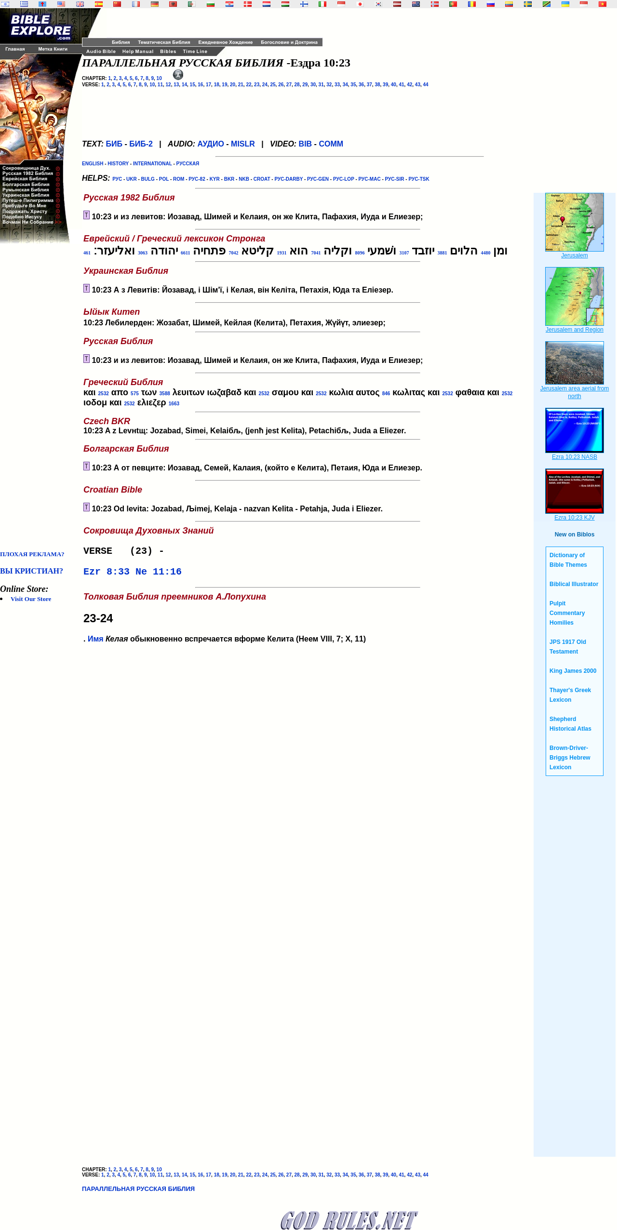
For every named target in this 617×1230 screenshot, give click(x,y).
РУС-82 (196, 179)
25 (272, 84)
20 (232, 84)
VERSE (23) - (126, 552)
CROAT (262, 179)
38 (377, 84)
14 (184, 84)
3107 (404, 252)
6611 (185, 252)
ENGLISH (92, 163)
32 (329, 84)
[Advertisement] (38, 397)
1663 (174, 403)
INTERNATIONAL (152, 163)
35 (353, 84)
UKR (131, 179)
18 (216, 84)
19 (224, 84)
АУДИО (210, 144)
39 (385, 84)
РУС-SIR (394, 179)
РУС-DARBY (288, 179)
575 (135, 393)
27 (289, 84)
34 (345, 84)
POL (164, 179)
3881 (442, 252)
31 (321, 84)
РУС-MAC (370, 179)
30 (313, 84)
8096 (359, 252)
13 (176, 84)
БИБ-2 (141, 144)
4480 (485, 252)
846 (386, 393)
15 (192, 84)
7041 (316, 252)
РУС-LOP (343, 179)
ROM (178, 179)
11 (160, 84)
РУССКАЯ (188, 163)
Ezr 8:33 (106, 574)
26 (280, 84)
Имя (96, 643)
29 (305, 84)
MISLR (243, 144)
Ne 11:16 (158, 574)
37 (369, 84)
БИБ (114, 144)
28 (297, 84)
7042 (233, 252)
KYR (215, 179)
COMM (331, 144)
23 (256, 84)
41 (401, 84)
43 (417, 84)
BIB (305, 144)
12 (168, 84)
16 (200, 84)
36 (361, 84)
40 (393, 84)
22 (248, 84)
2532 (103, 393)
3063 (143, 252)
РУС (117, 179)
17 (208, 84)
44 (426, 84)
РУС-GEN (318, 179)
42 (409, 84)
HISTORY (118, 163)
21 (240, 84)
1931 (281, 252)
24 (265, 84)
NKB (244, 179)
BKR (229, 179)
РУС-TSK (418, 179)
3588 (165, 393)
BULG (148, 179)
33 (337, 84)
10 (159, 78)
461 (87, 252)
